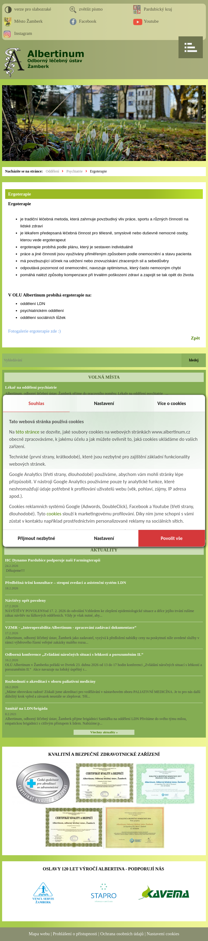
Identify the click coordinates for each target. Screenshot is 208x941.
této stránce (28, 432)
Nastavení (104, 403)
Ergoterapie (98, 171)
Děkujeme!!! (15, 570)
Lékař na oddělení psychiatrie (31, 387)
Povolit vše (172, 538)
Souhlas (36, 403)
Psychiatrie (74, 171)
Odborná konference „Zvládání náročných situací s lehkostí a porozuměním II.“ (74, 654)
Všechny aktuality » (104, 732)
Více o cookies (171, 403)
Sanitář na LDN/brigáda (26, 708)
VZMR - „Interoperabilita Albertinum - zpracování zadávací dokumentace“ (71, 627)
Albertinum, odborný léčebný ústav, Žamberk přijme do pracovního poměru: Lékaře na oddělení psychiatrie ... (86, 393)
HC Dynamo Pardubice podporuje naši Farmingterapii (52, 560)
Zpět (195, 338)
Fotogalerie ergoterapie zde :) (34, 331)
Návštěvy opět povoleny (25, 600)
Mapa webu (39, 933)
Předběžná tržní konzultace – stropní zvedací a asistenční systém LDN (65, 582)
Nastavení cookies (163, 933)
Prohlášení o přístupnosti (75, 933)
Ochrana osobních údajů (122, 933)
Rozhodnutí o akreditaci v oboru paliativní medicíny (50, 681)
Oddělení (52, 171)
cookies (54, 514)
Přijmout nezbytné (36, 538)
